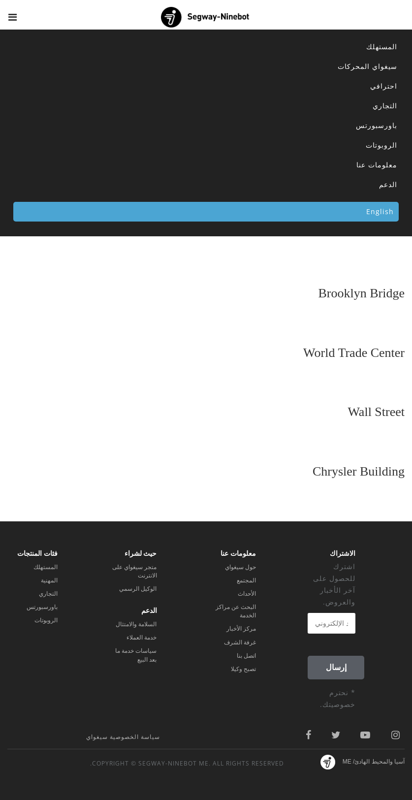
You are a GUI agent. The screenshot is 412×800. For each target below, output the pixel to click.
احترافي (383, 86)
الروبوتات (381, 145)
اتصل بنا (246, 655)
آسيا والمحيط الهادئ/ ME (374, 761)
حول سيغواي (240, 567)
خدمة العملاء (142, 637)
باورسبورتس (376, 125)
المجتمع (246, 580)
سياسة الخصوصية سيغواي (123, 737)
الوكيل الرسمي (138, 588)
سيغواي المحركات (367, 66)
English (380, 211)
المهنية (49, 580)
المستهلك (381, 46)
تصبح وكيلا (243, 669)
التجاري (385, 105)
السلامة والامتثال (136, 624)
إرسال (336, 667)
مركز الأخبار (241, 628)
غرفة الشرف (240, 642)
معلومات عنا (376, 164)
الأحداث (247, 593)
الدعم (388, 184)
